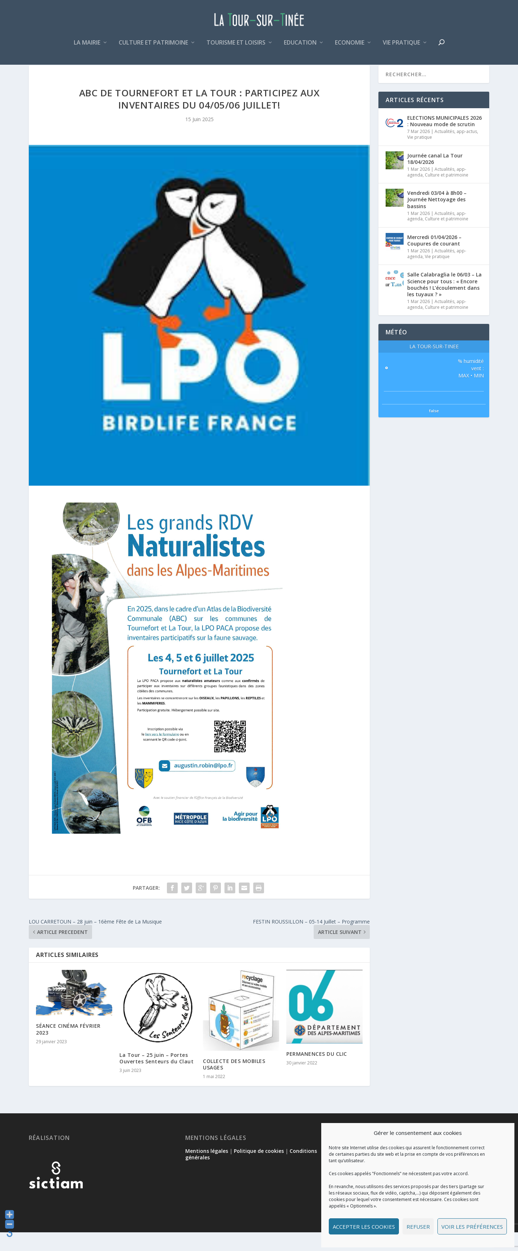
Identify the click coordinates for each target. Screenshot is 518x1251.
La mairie (87, 48)
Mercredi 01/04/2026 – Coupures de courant (434, 259)
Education (300, 48)
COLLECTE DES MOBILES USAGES (234, 1083)
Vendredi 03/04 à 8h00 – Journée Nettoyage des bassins (437, 218)
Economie (349, 48)
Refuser (418, 1226)
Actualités (444, 150)
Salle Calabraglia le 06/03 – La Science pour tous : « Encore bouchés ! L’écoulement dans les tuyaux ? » (444, 303)
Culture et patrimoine (153, 48)
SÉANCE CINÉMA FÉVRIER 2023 (68, 1047)
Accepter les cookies (364, 1226)
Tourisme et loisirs (235, 48)
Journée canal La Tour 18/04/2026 (435, 177)
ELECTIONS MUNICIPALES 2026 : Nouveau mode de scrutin (444, 139)
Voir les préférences (472, 1226)
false (434, 429)
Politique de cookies (259, 1169)
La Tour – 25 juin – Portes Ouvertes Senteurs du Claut (156, 1076)
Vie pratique (401, 48)
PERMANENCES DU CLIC (316, 1072)
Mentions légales (206, 1169)
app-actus (466, 150)
